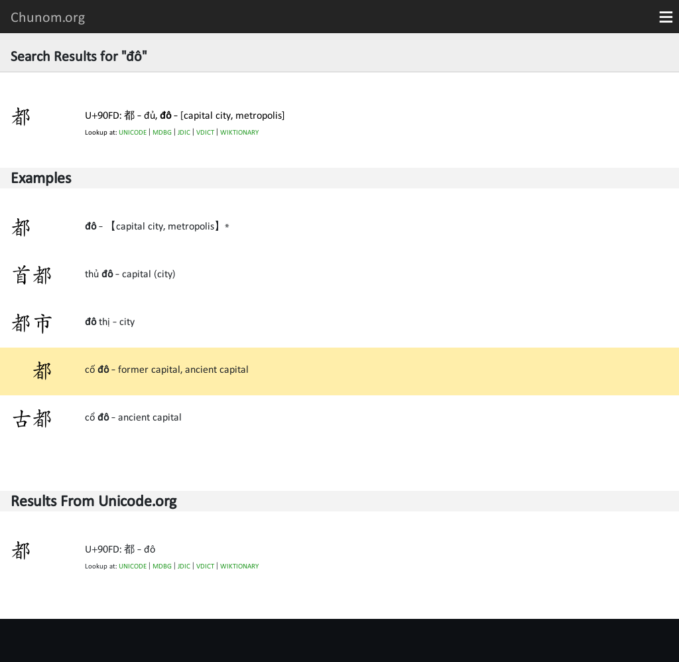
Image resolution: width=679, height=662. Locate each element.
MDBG (162, 132)
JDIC (184, 132)
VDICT (205, 132)
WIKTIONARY (239, 132)
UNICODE (133, 132)
